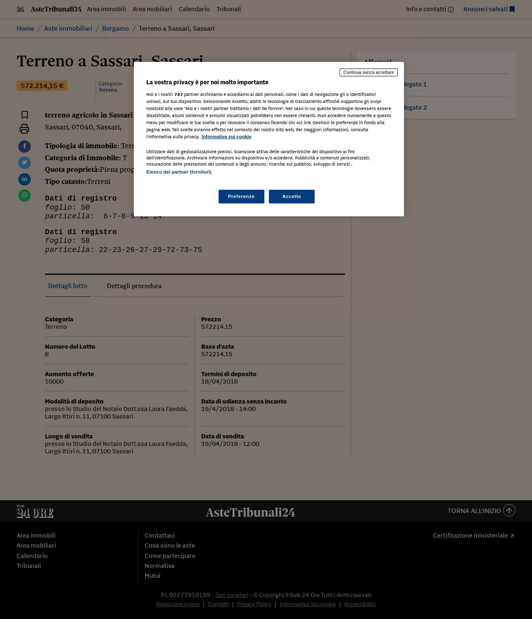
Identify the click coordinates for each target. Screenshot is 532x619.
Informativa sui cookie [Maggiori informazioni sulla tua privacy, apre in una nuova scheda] (226, 136)
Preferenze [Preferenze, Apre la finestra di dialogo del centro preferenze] (241, 196)
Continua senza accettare (368, 72)
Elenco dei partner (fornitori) (179, 171)
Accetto (291, 196)
